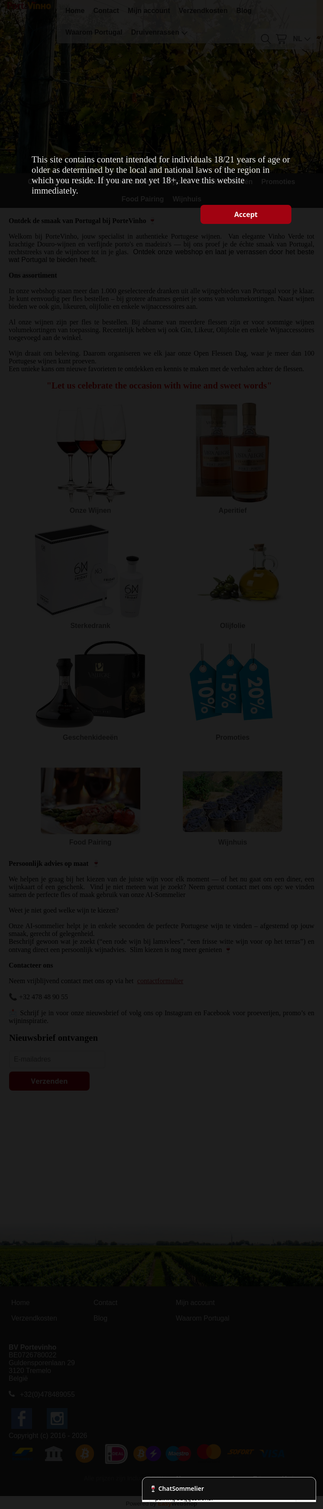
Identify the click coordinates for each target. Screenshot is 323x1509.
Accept (246, 214)
